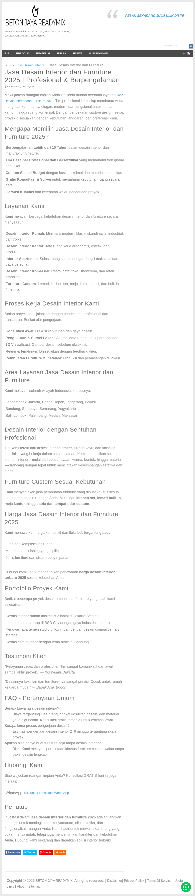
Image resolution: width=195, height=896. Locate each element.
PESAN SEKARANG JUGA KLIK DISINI (154, 15)
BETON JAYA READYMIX (54, 880)
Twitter (30, 852)
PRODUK (22, 53)
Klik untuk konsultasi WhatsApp (46, 793)
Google (45, 852)
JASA (61, 53)
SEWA (77, 53)
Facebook (13, 852)
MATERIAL (43, 53)
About (21, 886)
